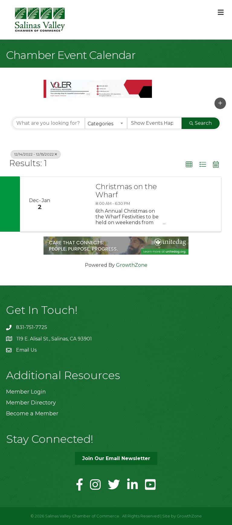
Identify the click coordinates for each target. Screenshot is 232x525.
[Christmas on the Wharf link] (74, 204)
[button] (220, 103)
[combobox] (106, 123)
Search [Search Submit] (200, 123)
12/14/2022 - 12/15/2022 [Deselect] (35, 154)
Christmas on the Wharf (126, 191)
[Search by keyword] (48, 123)
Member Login (26, 391)
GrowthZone (131, 265)
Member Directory (31, 402)
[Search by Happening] (154, 123)
